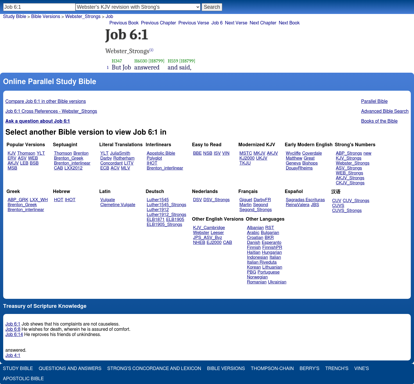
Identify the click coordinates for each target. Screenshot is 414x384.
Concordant (111, 163)
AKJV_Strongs (350, 178)
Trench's (336, 368)
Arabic (253, 233)
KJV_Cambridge (209, 228)
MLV (125, 168)
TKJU (245, 163)
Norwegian (257, 277)
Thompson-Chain (272, 368)
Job (109, 16)
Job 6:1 (13, 324)
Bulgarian (270, 233)
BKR (269, 237)
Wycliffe (293, 153)
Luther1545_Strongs (166, 205)
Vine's (361, 368)
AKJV (13, 163)
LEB (24, 163)
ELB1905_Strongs (164, 224)
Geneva (293, 163)
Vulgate (107, 200)
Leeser (217, 233)
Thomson (26, 153)
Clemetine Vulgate (117, 205)
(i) (151, 49)
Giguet (245, 200)
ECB (104, 168)
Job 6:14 (14, 334)
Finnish (254, 247)
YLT (41, 153)
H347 (117, 61)
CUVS (338, 205)
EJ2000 (214, 242)
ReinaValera (297, 205)
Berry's (309, 368)
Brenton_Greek (68, 158)
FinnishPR (272, 247)
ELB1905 (175, 219)
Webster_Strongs (353, 163)
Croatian (255, 237)
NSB (207, 153)
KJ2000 (247, 158)
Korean (254, 267)
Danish (253, 242)
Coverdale (312, 153)
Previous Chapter (158, 23)
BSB (34, 163)
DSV (197, 200)
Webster (201, 233)
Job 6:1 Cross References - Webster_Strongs (51, 111)
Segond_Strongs (255, 210)
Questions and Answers (70, 368)
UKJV (261, 158)
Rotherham (124, 158)
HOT (58, 200)
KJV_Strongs (348, 158)
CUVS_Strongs (347, 210)
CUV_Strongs (356, 201)
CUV (336, 201)
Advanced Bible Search (384, 111)
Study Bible (14, 16)
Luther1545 (158, 200)
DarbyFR (262, 200)
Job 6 (217, 23)
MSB (12, 168)
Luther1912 (158, 210)
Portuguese (269, 272)
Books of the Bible (379, 121)
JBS (315, 205)
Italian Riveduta (262, 262)
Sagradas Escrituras (305, 200)
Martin (245, 205)
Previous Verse (193, 23)
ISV (217, 153)
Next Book (289, 23)
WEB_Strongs (349, 173)
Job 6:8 (13, 329)
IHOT (152, 163)
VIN (226, 153)
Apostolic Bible (23, 378)
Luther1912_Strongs (166, 214)
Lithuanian (272, 267)
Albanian (255, 228)
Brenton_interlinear (72, 163)
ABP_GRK (18, 200)
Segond (260, 205)
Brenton (81, 153)
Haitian (254, 252)
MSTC (245, 153)
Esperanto (272, 242)
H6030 (140, 61)
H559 (173, 61)
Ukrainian (277, 282)
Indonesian (257, 257)
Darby (106, 158)
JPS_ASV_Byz (207, 237)
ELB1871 (156, 219)
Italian (275, 257)
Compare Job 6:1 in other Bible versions (46, 101)
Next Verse (236, 23)
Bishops (310, 163)
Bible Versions (45, 16)
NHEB (199, 242)
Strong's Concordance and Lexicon (154, 368)
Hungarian (272, 252)
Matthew (294, 158)
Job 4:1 (13, 355)
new (367, 153)
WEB (33, 158)
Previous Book (124, 23)
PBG (251, 272)
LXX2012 (73, 168)
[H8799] (156, 61)
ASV (22, 158)
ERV (12, 158)
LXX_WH (39, 200)
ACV (115, 168)
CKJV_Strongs (350, 183)
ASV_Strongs (349, 168)
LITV (128, 163)
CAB (58, 168)
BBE (197, 153)
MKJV (259, 153)
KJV (12, 153)
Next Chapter (263, 23)
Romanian (256, 282)
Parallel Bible (374, 101)
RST (269, 228)
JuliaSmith (120, 153)
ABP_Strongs (349, 153)
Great (309, 158)
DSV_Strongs (216, 200)
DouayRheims (299, 168)
